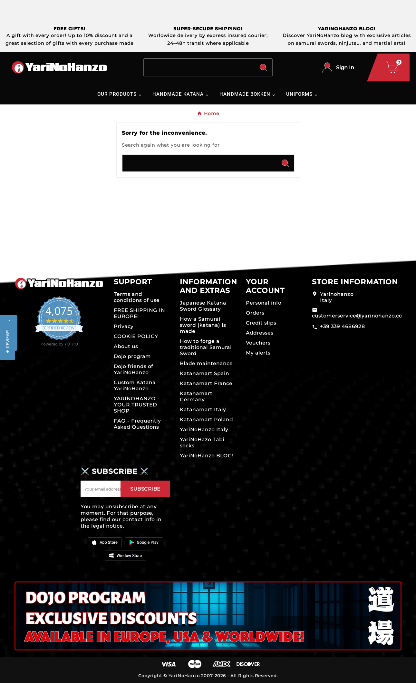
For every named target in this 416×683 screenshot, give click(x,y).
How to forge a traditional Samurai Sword (206, 347)
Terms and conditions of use (137, 297)
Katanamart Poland (206, 419)
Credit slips (261, 323)
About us (126, 346)
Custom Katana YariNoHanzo (135, 385)
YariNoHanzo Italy (204, 429)
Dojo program (132, 356)
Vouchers (258, 343)
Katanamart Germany (196, 396)
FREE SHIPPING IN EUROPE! (139, 313)
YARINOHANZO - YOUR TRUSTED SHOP (137, 404)
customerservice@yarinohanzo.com (360, 316)
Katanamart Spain (204, 373)
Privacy (123, 326)
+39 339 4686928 (342, 326)
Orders (255, 313)
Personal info (263, 303)
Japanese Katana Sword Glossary (203, 306)
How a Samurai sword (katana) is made (203, 325)
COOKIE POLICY (136, 336)
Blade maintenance (206, 363)
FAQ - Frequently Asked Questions (137, 424)
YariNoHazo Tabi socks (202, 442)
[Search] (199, 67)
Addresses (259, 333)
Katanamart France (206, 383)
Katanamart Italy (203, 409)
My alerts (258, 353)
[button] (7, 341)
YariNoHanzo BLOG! (207, 456)
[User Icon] (338, 68)
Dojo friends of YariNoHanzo (133, 369)
